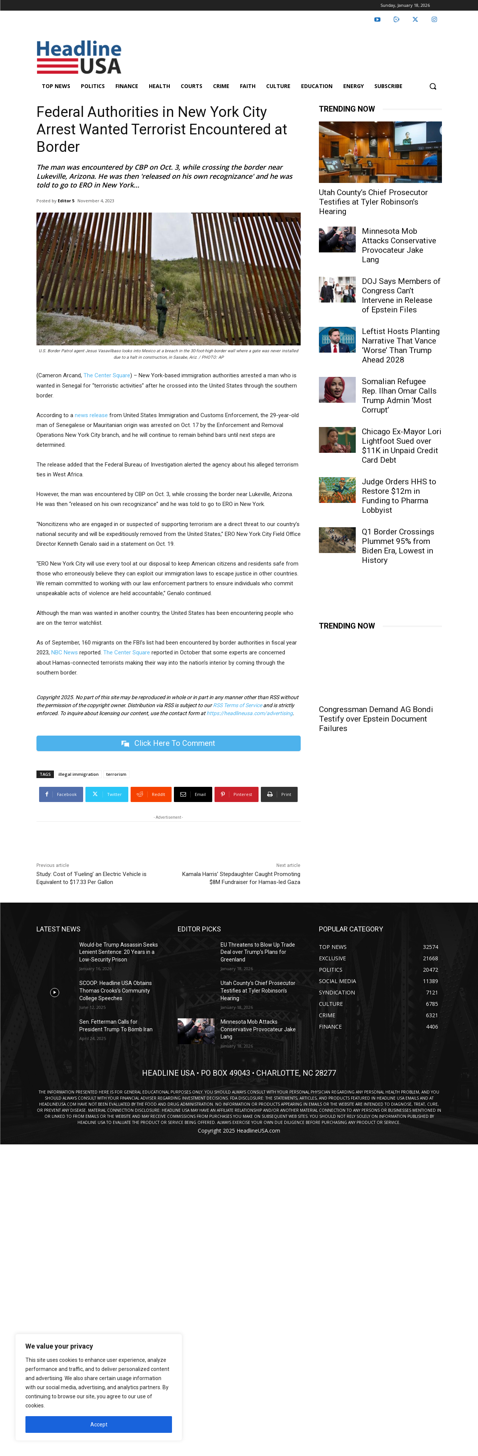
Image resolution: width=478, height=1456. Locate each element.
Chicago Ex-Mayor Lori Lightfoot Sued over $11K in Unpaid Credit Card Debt (402, 446)
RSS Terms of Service (237, 705)
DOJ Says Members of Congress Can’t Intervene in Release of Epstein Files (401, 295)
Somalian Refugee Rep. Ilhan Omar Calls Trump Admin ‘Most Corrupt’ (399, 395)
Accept (98, 1424)
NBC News (64, 652)
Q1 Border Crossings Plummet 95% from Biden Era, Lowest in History (398, 546)
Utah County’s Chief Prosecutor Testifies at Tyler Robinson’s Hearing (373, 202)
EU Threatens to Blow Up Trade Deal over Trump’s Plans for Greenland (258, 952)
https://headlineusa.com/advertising (250, 713)
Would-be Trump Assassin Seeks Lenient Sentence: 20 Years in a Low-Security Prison (118, 952)
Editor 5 (66, 200)
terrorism (116, 774)
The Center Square (107, 375)
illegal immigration (78, 774)
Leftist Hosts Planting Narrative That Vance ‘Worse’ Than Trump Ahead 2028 (401, 345)
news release (91, 415)
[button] (433, 86)
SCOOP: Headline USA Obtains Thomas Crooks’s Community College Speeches (115, 990)
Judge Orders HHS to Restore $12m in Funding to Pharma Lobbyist (399, 496)
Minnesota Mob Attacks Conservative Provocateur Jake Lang (399, 245)
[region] (98, 1387)
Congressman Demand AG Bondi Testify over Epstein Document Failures (376, 719)
